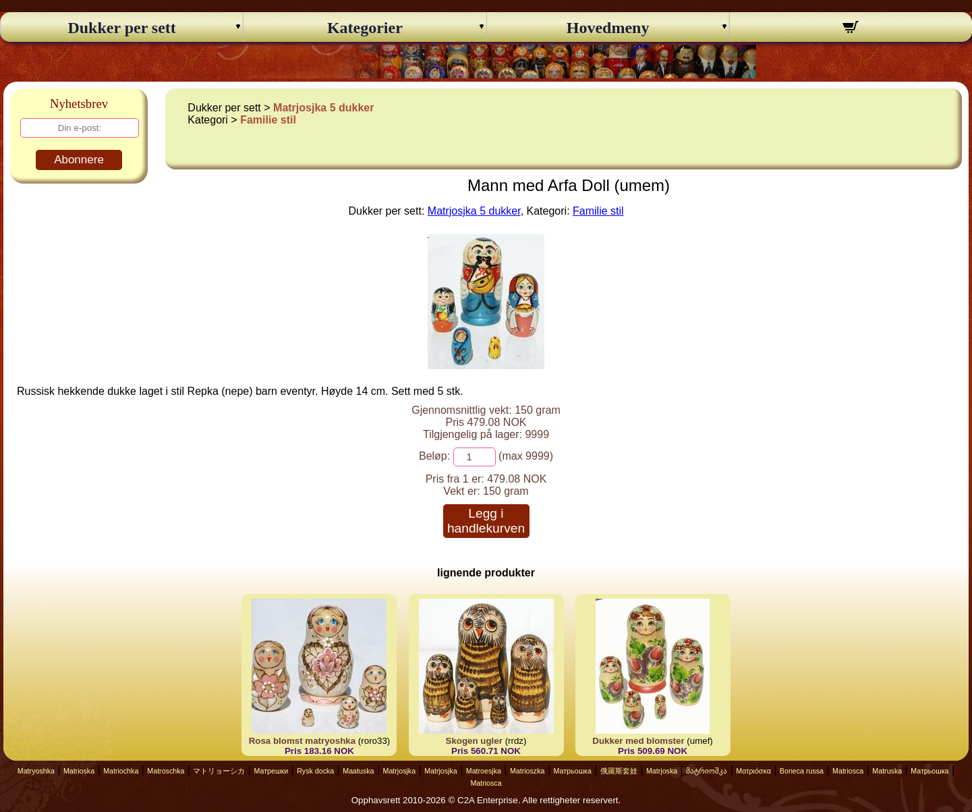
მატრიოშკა (706, 771)
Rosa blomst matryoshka (302, 741)
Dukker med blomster (638, 741)
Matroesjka (483, 771)
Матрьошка (573, 771)
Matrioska (78, 771)
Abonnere (79, 159)
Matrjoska (661, 771)
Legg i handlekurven (486, 520)
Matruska (887, 771)
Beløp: (434, 456)
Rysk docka (315, 771)
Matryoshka (36, 771)
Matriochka (120, 771)
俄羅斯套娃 (618, 771)
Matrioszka (527, 771)
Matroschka (165, 771)
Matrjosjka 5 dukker (323, 107)
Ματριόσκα (753, 771)
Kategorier (365, 27)
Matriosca (847, 771)
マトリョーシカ (219, 771)
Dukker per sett (121, 27)
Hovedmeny (608, 27)
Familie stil (268, 120)
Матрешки (271, 771)
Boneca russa (802, 771)
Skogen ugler (474, 741)
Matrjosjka (399, 771)
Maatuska (358, 771)
